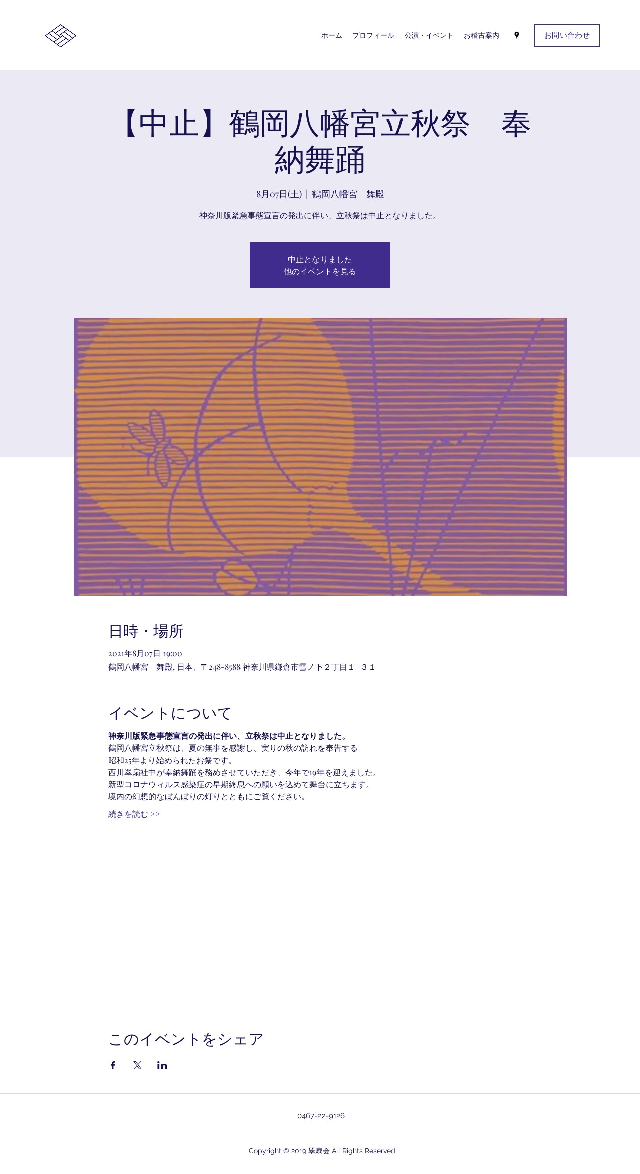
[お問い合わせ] (567, 35)
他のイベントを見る (320, 271)
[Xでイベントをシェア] (137, 1065)
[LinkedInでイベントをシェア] (162, 1065)
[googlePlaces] (517, 35)
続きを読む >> (134, 813)
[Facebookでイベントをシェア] (113, 1065)
